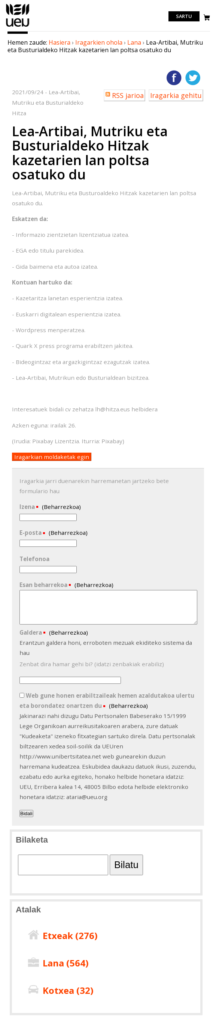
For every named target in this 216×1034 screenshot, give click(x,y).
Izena (27, 506)
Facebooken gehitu (174, 77)
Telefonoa (34, 559)
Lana (134, 42)
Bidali (26, 813)
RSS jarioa (128, 95)
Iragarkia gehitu (176, 95)
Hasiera (59, 42)
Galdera (31, 632)
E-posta (31, 532)
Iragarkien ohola (98, 42)
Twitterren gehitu (192, 77)
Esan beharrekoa (44, 584)
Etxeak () (70, 935)
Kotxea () (68, 990)
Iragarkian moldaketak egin (51, 457)
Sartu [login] (184, 16)
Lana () (66, 963)
